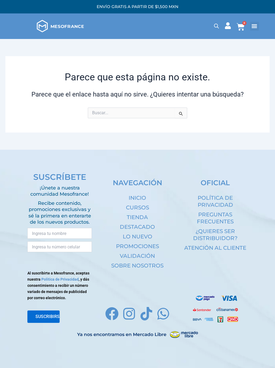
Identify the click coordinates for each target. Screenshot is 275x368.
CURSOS (137, 207)
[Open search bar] (216, 26)
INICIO (137, 198)
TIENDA (137, 217)
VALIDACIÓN (137, 256)
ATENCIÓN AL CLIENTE (215, 248)
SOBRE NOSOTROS (137, 265)
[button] (254, 26)
